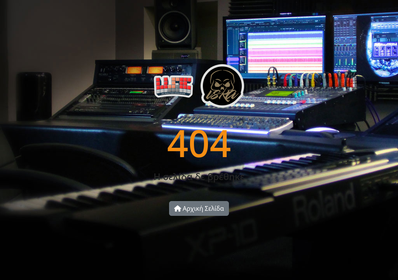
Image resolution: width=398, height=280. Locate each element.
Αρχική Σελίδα (199, 208)
